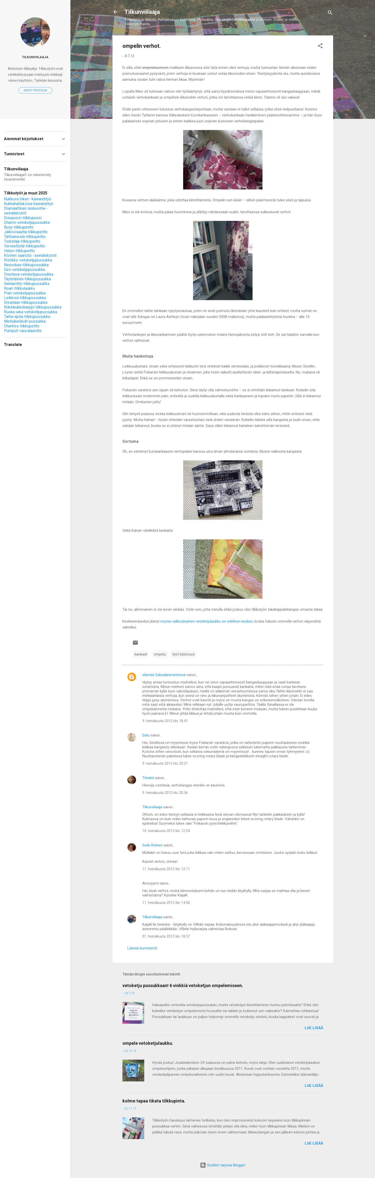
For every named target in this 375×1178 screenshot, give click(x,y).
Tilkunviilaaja (142, 11)
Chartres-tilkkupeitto (21, 326)
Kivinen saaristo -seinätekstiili (30, 255)
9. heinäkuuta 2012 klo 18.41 (165, 721)
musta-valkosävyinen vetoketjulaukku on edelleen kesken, (207, 621)
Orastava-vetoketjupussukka (28, 274)
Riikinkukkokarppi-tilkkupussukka (32, 307)
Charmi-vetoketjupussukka (27, 222)
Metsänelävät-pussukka (25, 321)
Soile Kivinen (152, 845)
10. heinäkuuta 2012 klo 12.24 (166, 831)
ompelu (160, 654)
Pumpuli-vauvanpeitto (23, 330)
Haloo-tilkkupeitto (19, 250)
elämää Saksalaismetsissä (164, 675)
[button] (320, 47)
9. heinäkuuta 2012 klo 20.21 (165, 763)
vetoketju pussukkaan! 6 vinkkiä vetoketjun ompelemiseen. (182, 985)
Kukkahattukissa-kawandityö (28, 203)
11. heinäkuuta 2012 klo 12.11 (166, 869)
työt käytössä (183, 654)
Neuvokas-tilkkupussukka (26, 264)
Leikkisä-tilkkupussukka (25, 297)
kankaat (141, 654)
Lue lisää (314, 1028)
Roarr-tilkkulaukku (19, 288)
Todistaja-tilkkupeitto (22, 241)
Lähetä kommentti (142, 948)
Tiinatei (148, 778)
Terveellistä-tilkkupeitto (24, 246)
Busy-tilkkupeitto (18, 227)
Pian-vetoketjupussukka (25, 293)
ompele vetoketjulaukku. (147, 1043)
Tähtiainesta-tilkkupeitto (25, 236)
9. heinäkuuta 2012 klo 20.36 (165, 792)
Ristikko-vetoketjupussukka (28, 260)
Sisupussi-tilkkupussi (23, 217)
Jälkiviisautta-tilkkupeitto (26, 232)
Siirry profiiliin (35, 90)
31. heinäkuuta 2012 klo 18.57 (166, 936)
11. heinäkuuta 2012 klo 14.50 (166, 902)
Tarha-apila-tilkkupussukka (27, 316)
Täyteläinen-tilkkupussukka (27, 279)
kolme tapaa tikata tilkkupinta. (153, 1100)
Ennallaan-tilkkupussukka (25, 302)
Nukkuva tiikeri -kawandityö (27, 199)
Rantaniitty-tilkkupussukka (26, 283)
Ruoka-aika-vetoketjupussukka (30, 312)
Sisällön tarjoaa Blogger (222, 1165)
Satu (146, 735)
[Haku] (330, 13)
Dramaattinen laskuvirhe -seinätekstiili (26, 210)
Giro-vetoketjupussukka (24, 269)
